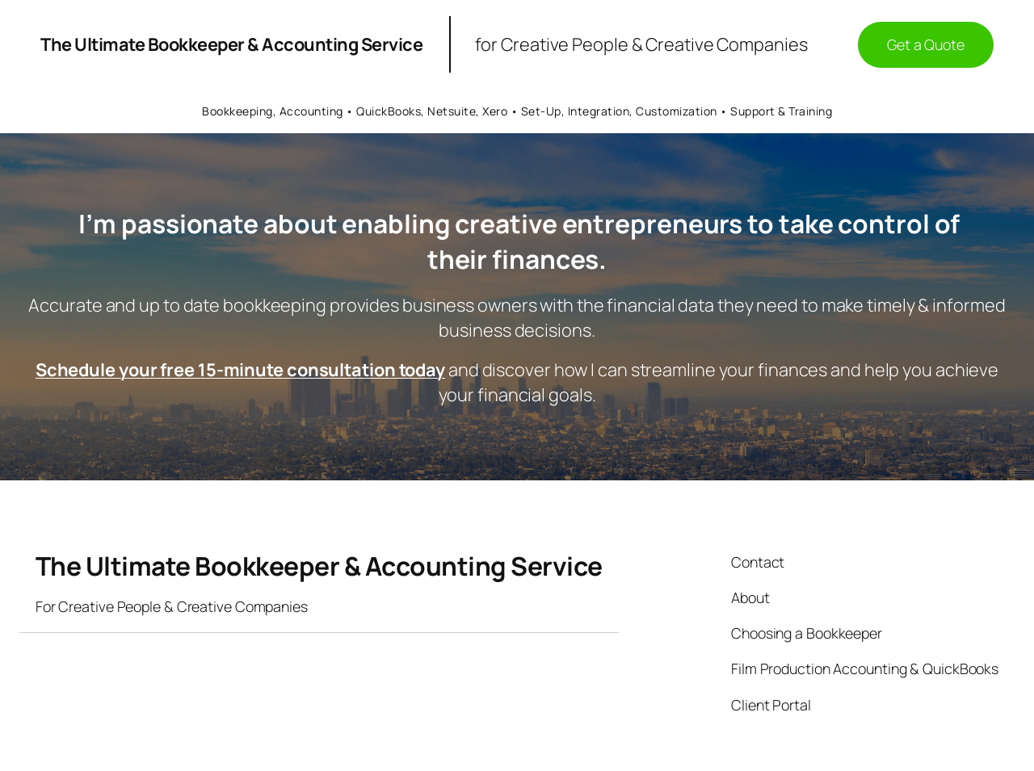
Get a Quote (926, 44)
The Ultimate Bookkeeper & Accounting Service (231, 44)
